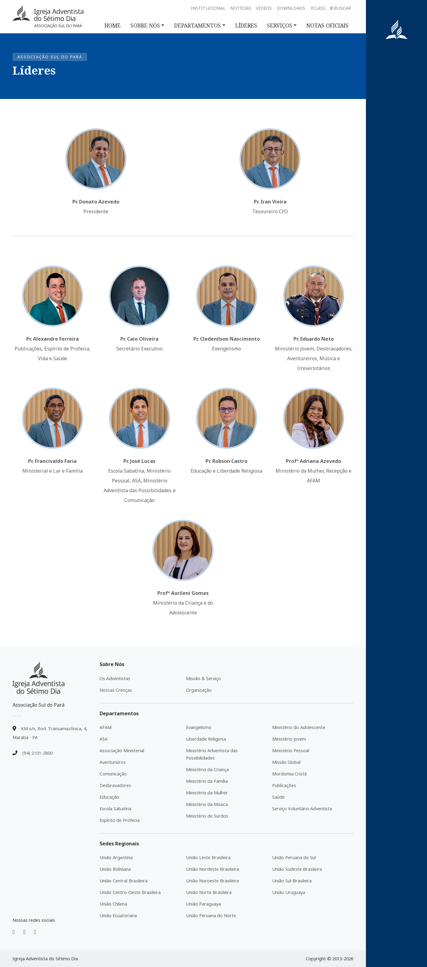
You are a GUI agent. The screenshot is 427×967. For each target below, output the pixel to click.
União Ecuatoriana (118, 915)
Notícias (240, 8)
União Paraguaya (203, 904)
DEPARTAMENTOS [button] (197, 25)
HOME (112, 25)
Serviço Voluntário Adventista (302, 808)
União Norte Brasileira (209, 892)
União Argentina (116, 857)
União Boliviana (115, 869)
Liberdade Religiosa (206, 739)
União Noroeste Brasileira (212, 881)
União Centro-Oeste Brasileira (130, 892)
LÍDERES (246, 25)
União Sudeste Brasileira (297, 869)
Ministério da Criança (207, 769)
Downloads (291, 8)
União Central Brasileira (124, 881)
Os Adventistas (115, 678)
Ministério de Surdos (207, 816)
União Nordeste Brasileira (212, 869)
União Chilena (113, 904)
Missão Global (286, 762)
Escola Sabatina (115, 808)
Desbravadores (115, 785)
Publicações (284, 785)
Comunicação (113, 774)
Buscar (340, 8)
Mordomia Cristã (289, 774)
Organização (199, 690)
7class (317, 8)
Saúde (278, 797)
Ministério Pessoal (290, 750)
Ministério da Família (207, 781)
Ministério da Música (207, 804)
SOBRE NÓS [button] (145, 25)
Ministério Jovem (289, 739)
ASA (104, 739)
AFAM (105, 727)
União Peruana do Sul (294, 857)
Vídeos (264, 8)
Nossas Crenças (116, 690)
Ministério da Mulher (207, 793)
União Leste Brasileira (208, 857)
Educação (109, 797)
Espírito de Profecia (120, 820)
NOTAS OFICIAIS (327, 25)
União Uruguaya (288, 892)
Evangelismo (198, 727)
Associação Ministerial (122, 750)
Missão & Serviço (203, 678)
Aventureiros (113, 762)
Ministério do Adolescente (298, 727)
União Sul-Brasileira (292, 881)
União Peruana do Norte (211, 915)
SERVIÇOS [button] (279, 25)
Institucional (208, 8)
